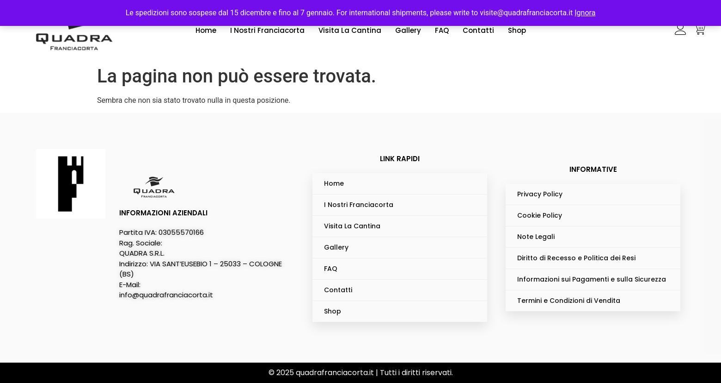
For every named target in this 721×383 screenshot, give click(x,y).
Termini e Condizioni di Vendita (568, 300)
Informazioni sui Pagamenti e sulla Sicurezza (591, 279)
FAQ (442, 30)
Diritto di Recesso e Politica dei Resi (576, 258)
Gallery (408, 30)
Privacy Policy (539, 194)
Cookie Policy (539, 215)
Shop (517, 30)
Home (206, 30)
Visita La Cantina (349, 30)
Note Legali (536, 236)
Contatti (478, 30)
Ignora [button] (584, 12)
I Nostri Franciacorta (267, 30)
